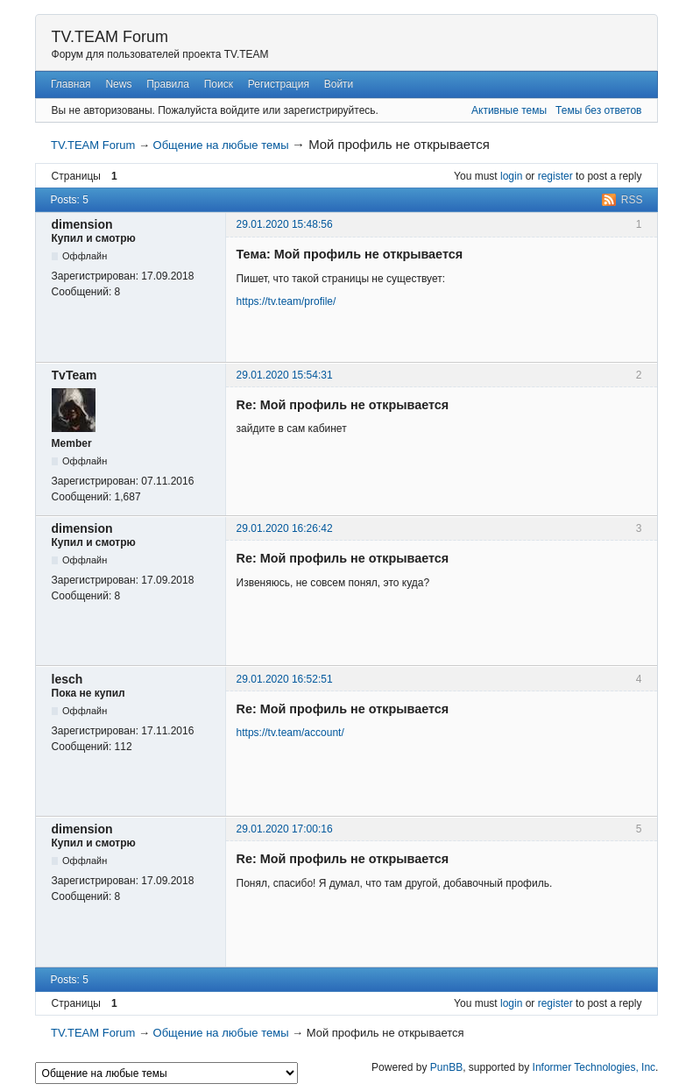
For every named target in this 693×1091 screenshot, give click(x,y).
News (118, 84)
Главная (71, 84)
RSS (632, 200)
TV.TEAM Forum (110, 37)
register (555, 176)
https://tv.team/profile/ (286, 301)
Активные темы (509, 110)
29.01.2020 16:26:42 (285, 528)
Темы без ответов (598, 110)
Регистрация (278, 84)
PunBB (446, 1067)
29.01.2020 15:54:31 (285, 375)
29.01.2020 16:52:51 (285, 679)
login (511, 176)
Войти (339, 84)
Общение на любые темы (221, 145)
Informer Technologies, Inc (594, 1067)
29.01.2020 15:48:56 (285, 224)
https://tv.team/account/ (290, 732)
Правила (167, 84)
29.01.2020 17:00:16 (285, 829)
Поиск (218, 84)
